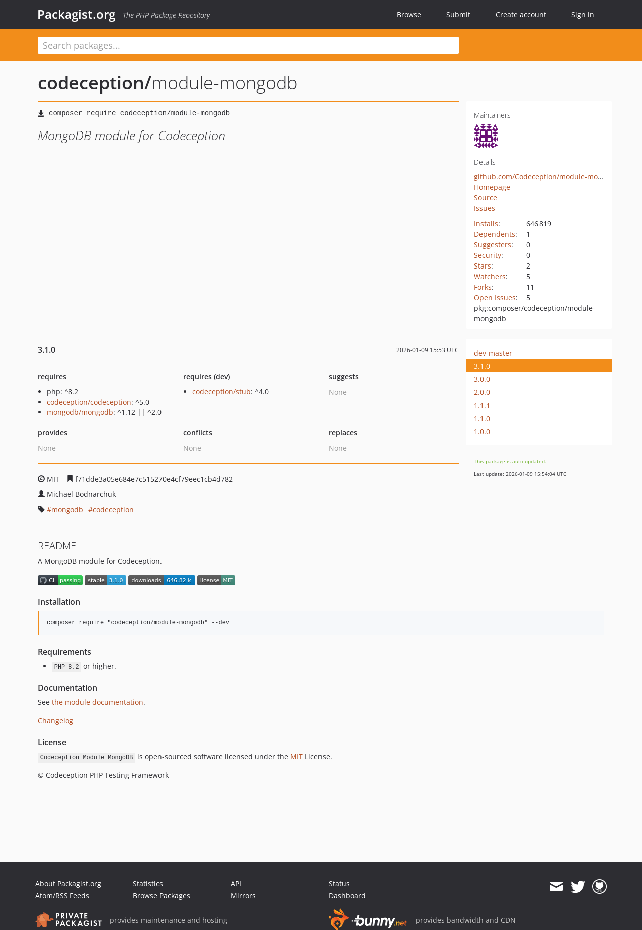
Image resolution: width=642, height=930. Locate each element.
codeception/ (94, 82)
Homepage (492, 187)
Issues (484, 208)
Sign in (582, 14)
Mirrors (243, 895)
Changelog (55, 720)
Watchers (490, 276)
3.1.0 (482, 366)
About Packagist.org (68, 883)
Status (339, 883)
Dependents (494, 234)
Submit (458, 14)
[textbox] (248, 45)
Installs (486, 223)
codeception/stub (221, 391)
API (236, 883)
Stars (482, 266)
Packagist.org (76, 14)
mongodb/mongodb (80, 412)
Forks (483, 287)
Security (487, 255)
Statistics (148, 883)
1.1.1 (482, 405)
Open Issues (495, 297)
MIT (296, 756)
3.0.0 (482, 379)
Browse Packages (161, 895)
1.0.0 (482, 431)
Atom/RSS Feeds (62, 895)
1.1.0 (482, 418)
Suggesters (492, 244)
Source (485, 197)
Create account (521, 14)
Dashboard (347, 895)
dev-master (493, 353)
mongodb (67, 509)
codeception (113, 509)
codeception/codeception (89, 402)
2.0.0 (482, 392)
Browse (409, 14)
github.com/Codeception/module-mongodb (546, 176)
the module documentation (97, 702)
